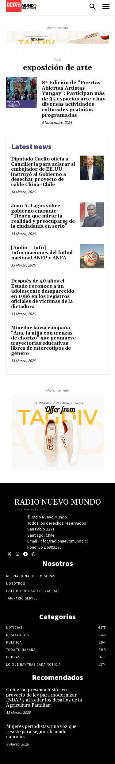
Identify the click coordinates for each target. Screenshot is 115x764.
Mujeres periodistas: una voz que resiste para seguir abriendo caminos (41, 732)
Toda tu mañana (14, 104)
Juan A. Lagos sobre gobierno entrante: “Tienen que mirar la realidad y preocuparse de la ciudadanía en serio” (43, 216)
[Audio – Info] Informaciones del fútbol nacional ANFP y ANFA (42, 253)
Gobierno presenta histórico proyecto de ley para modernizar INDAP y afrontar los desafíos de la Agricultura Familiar (44, 697)
